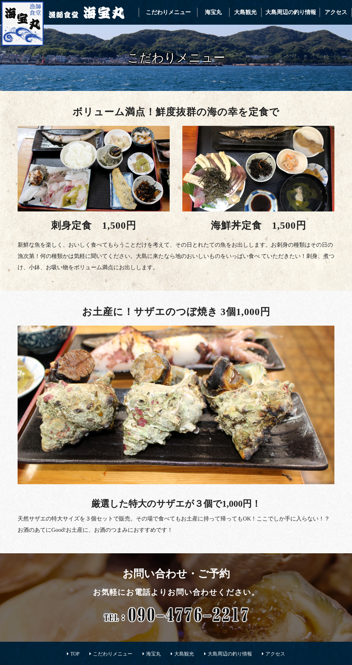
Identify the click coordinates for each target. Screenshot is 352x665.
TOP (75, 654)
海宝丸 (213, 12)
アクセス (336, 12)
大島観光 (245, 12)
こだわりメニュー (168, 12)
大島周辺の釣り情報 (290, 12)
